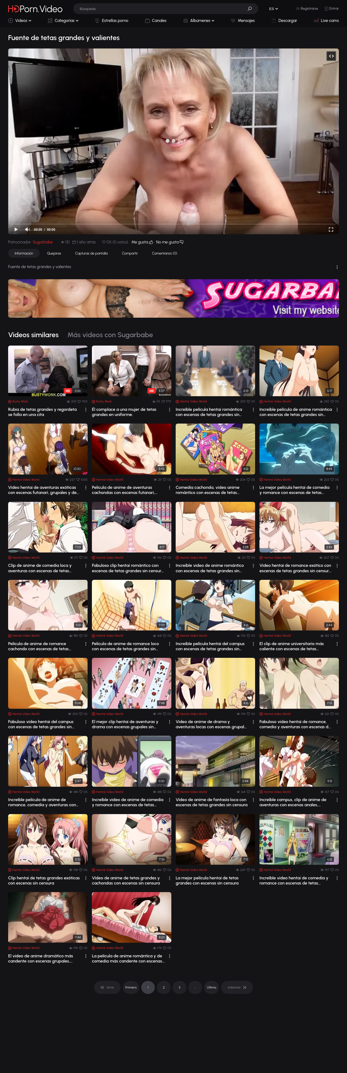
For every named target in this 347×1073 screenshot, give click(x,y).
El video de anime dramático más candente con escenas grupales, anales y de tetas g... (40, 958)
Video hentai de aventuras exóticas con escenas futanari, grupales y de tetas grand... (42, 490)
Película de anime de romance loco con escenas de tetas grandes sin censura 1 (125, 646)
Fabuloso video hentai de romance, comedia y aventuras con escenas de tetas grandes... (295, 724)
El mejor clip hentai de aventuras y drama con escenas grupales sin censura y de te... (125, 724)
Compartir (130, 253)
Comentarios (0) (164, 253)
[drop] (86, 409)
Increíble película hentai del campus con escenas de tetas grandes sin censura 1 (210, 646)
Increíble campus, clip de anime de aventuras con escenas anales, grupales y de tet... (292, 802)
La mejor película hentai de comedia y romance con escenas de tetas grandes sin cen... (294, 490)
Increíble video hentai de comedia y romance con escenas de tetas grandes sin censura (293, 880)
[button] (251, 8)
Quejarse (54, 253)
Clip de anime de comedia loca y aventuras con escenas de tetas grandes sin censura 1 (40, 568)
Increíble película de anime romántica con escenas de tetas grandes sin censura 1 (295, 412)
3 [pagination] (179, 987)
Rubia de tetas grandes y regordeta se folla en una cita (42, 412)
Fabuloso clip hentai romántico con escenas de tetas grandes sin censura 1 (128, 568)
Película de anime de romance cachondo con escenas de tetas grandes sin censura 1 (38, 646)
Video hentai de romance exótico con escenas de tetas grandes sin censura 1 (295, 568)
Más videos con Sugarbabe (110, 334)
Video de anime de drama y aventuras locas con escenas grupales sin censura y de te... (212, 724)
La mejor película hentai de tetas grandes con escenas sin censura (207, 880)
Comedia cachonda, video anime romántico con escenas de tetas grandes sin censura (207, 490)
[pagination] (107, 987)
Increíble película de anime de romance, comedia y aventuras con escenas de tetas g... (42, 802)
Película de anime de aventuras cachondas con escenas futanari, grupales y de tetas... (123, 490)
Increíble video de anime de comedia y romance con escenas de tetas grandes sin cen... (127, 802)
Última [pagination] (211, 987)
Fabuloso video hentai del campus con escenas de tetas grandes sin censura (40, 724)
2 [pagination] (164, 987)
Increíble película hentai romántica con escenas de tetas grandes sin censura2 (209, 412)
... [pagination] (195, 987)
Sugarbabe (43, 242)
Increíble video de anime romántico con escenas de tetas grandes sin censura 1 (210, 568)
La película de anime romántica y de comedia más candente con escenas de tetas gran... (127, 958)
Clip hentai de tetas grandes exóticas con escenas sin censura (44, 880)
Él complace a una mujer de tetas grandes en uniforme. (124, 412)
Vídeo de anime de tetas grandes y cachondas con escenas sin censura (126, 880)
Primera (131, 987)
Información (24, 253)
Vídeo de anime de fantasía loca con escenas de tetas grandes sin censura (212, 802)
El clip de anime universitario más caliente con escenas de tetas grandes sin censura (291, 646)
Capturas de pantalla (91, 253)
